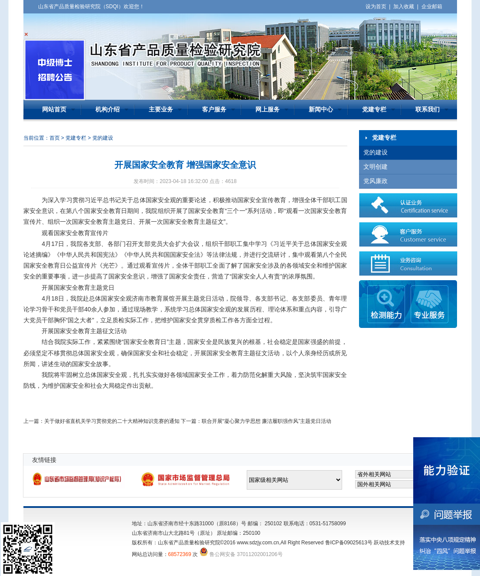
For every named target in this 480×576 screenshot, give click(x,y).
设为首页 (376, 6)
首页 (54, 138)
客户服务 (214, 109)
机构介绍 (107, 109)
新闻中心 (321, 109)
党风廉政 (375, 181)
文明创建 (375, 167)
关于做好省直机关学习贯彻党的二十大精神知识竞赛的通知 (112, 421)
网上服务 (267, 109)
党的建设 (375, 152)
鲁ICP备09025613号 (348, 543)
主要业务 (161, 109)
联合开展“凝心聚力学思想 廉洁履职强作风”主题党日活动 (266, 421)
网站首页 (54, 109)
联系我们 (427, 109)
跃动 (379, 543)
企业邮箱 (431, 6)
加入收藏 (403, 6)
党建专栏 (374, 109)
